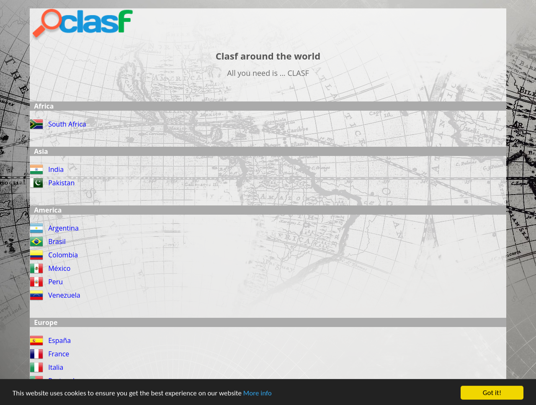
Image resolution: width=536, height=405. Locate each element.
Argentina (63, 228)
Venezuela (64, 295)
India (56, 169)
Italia (55, 367)
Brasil (56, 241)
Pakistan (61, 182)
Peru (55, 281)
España (59, 340)
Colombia (63, 255)
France (58, 353)
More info (257, 393)
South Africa (67, 124)
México (59, 268)
